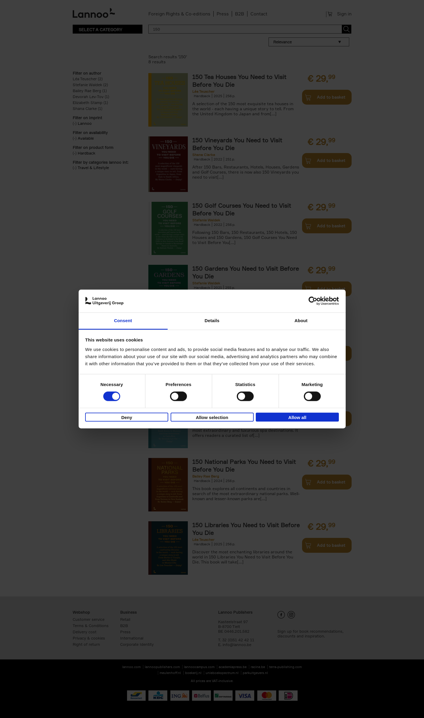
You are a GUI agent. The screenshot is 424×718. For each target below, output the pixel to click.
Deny (126, 417)
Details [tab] (212, 320)
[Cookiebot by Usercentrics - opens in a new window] (313, 301)
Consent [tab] (123, 320)
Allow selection (212, 417)
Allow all (297, 417)
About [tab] (301, 320)
